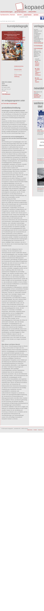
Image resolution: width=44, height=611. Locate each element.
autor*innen (28, 15)
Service (36, 15)
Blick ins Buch (17, 68)
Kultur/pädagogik (38, 48)
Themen (5, 103)
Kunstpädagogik (13, 103)
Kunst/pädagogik (38, 45)
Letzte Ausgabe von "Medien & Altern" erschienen (38, 72)
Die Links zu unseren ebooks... (37, 63)
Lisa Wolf (39, 129)
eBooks (19, 15)
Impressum (40, 429)
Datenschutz (29, 429)
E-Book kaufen (18, 69)
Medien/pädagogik (38, 43)
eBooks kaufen (11, 21)
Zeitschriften (32, 12)
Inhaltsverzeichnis (18, 66)
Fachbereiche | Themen (7, 15)
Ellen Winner (17, 31)
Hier (35, 92)
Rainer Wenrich (18, 32)
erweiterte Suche (23, 17)
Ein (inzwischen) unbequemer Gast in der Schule (19, 40)
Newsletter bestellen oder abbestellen (37, 96)
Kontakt (35, 429)
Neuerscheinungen (6, 12)
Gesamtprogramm (20, 12)
